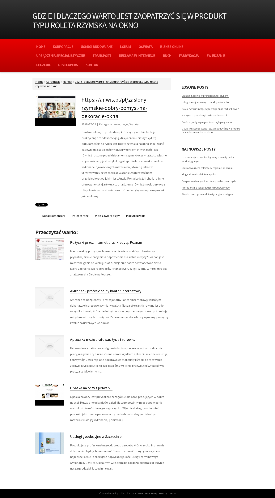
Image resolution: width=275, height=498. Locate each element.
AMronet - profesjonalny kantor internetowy (105, 290)
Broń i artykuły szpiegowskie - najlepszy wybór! (207, 122)
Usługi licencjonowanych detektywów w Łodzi (207, 102)
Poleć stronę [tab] (80, 216)
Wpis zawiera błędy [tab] (107, 216)
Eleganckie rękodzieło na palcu (199, 174)
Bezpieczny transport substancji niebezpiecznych (209, 181)
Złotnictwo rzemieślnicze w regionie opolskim (207, 168)
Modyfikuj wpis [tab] (135, 216)
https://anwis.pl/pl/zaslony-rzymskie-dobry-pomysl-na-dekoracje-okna (115, 108)
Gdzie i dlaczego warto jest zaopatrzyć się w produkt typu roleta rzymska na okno (211, 130)
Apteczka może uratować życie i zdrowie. (102, 339)
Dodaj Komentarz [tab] (53, 216)
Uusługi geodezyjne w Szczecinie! (96, 436)
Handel (67, 81)
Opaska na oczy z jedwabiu (91, 387)
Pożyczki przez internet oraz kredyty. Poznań (106, 242)
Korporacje (53, 81)
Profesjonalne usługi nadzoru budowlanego (206, 187)
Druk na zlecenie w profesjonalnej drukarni (205, 95)
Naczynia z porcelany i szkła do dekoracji (204, 115)
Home (39, 81)
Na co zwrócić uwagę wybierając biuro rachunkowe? (210, 109)
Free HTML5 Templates (149, 493)
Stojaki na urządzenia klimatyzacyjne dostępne (208, 194)
